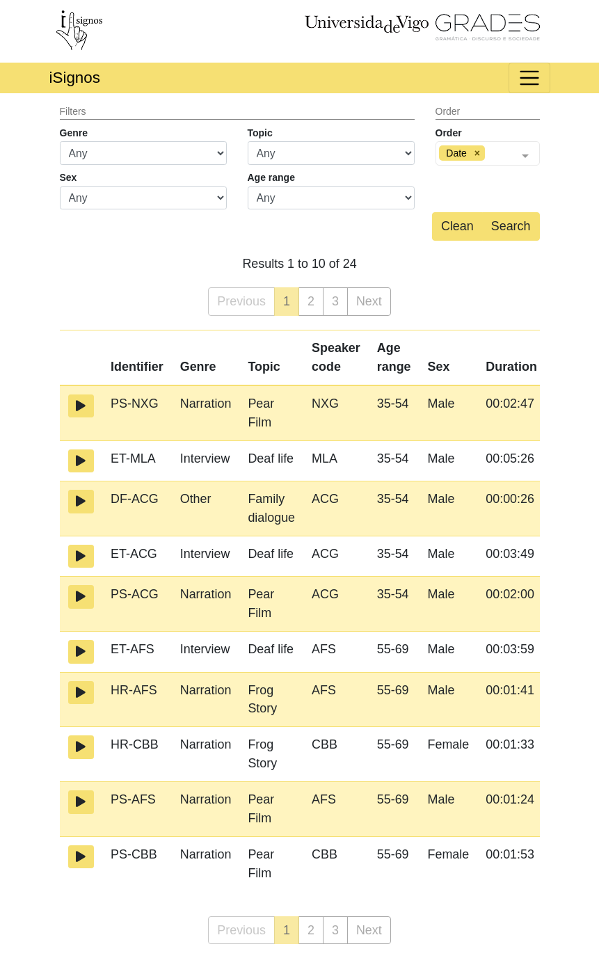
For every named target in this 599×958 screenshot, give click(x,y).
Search (511, 226)
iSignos (74, 77)
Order (449, 132)
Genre (74, 132)
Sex (68, 177)
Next (369, 301)
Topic (260, 132)
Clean (457, 226)
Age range (271, 177)
